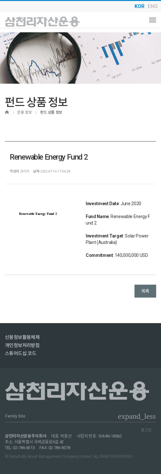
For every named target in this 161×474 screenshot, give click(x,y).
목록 (145, 291)
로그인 (146, 430)
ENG (153, 6)
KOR (139, 6)
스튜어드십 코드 (20, 353)
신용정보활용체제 (22, 337)
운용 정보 (24, 112)
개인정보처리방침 (22, 345)
